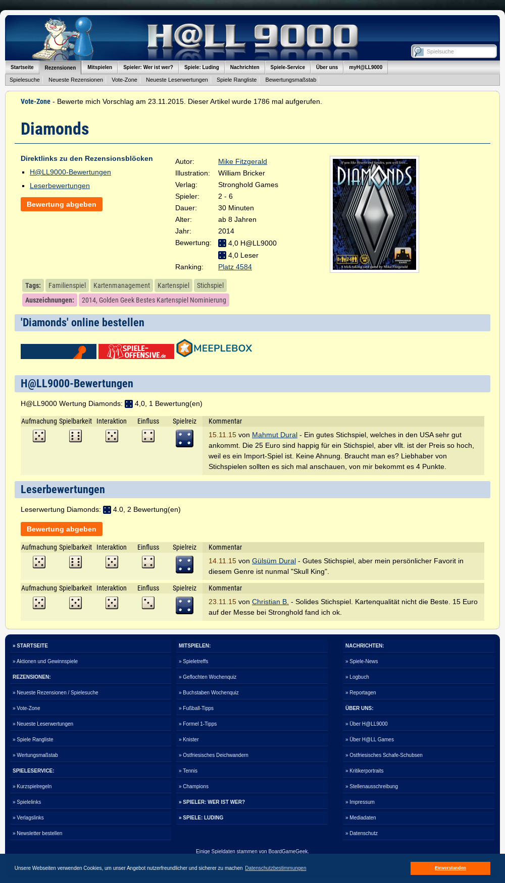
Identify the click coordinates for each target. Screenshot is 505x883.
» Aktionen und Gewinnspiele (45, 661)
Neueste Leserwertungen (177, 80)
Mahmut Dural (274, 435)
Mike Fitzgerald (242, 161)
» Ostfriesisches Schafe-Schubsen (384, 755)
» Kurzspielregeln (32, 786)
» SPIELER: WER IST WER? (212, 802)
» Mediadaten (360, 817)
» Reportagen (360, 692)
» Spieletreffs (193, 661)
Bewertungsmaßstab (290, 80)
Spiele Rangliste (237, 80)
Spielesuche (25, 80)
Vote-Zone (124, 80)
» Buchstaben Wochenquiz (209, 692)
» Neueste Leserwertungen (43, 724)
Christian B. (270, 602)
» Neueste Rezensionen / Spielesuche (55, 692)
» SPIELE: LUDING (201, 817)
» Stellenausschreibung (371, 786)
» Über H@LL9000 (366, 724)
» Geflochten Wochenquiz (207, 677)
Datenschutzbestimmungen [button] (275, 868)
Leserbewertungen (60, 186)
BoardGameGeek (288, 851)
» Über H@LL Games (369, 739)
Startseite (22, 67)
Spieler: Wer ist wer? (148, 67)
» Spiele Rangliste (33, 739)
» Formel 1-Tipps (198, 724)
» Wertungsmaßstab (35, 755)
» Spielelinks (27, 802)
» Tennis (188, 771)
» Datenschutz (361, 833)
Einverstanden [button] (450, 867)
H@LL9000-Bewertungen (70, 172)
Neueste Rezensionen (75, 80)
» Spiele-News (361, 661)
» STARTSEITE (30, 646)
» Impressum (360, 802)
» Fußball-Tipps (196, 708)
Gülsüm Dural (274, 561)
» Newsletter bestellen (37, 833)
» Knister (188, 739)
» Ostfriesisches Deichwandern (213, 755)
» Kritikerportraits (364, 771)
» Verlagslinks (28, 817)
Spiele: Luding (201, 67)
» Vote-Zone (26, 708)
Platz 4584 (235, 267)
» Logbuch (357, 677)
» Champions (194, 786)
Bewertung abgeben (61, 204)
